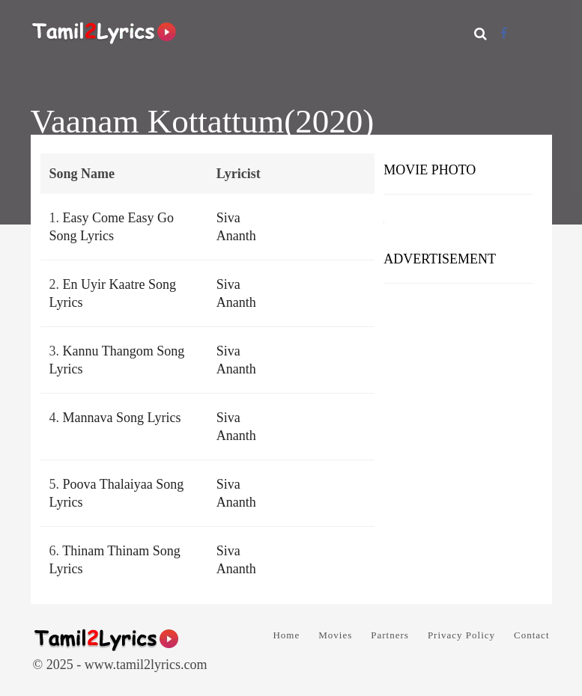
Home (286, 635)
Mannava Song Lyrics (122, 417)
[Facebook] (503, 33)
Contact (531, 635)
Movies (335, 635)
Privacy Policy (461, 635)
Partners (390, 635)
